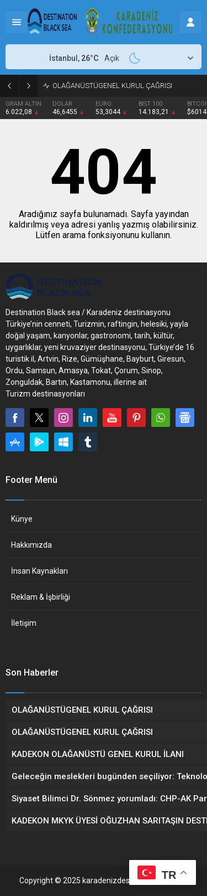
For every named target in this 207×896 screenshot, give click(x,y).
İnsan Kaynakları (39, 571)
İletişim (23, 623)
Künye (22, 518)
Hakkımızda (31, 544)
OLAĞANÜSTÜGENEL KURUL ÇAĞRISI (112, 85)
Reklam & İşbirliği (40, 597)
